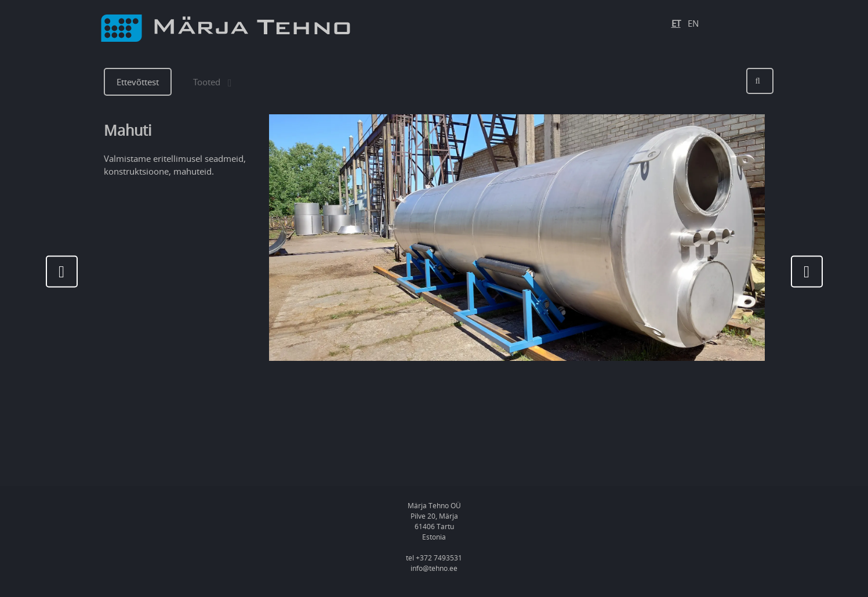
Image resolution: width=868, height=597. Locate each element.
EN (693, 23)
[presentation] (62, 271)
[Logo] (225, 28)
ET (676, 23)
